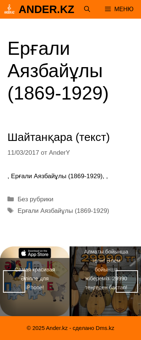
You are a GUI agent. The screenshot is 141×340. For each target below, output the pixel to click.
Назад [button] (14, 281)
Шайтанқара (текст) (58, 137)
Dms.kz (105, 328)
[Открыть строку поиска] (87, 9)
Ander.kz (46, 9)
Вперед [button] (127, 281)
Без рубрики (35, 199)
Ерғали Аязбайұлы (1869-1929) (63, 210)
